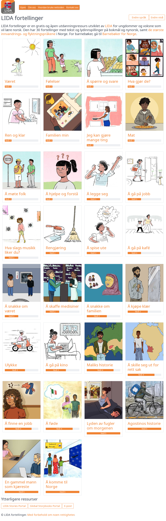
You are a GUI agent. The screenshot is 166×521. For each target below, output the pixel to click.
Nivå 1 (8, 86)
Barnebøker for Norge (119, 34)
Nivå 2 (93, 199)
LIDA (108, 26)
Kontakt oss (72, 7)
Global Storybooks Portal (45, 506)
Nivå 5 (103, 433)
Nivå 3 (97, 316)
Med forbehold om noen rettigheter (50, 515)
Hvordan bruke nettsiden (51, 7)
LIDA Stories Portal (14, 506)
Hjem (23, 7)
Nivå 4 (100, 370)
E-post (68, 506)
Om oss (32, 7)
